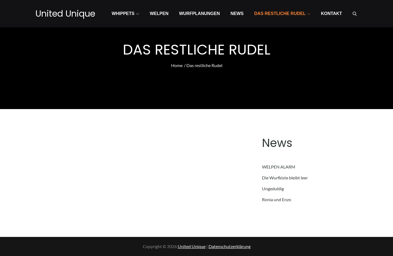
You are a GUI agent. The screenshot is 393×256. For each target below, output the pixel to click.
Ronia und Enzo (276, 199)
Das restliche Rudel (282, 13)
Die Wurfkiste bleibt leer (285, 177)
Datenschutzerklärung (230, 246)
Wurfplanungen (199, 13)
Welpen (159, 13)
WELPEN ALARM (278, 166)
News (237, 13)
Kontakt (331, 13)
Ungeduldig (273, 188)
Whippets (125, 13)
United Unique (65, 13)
